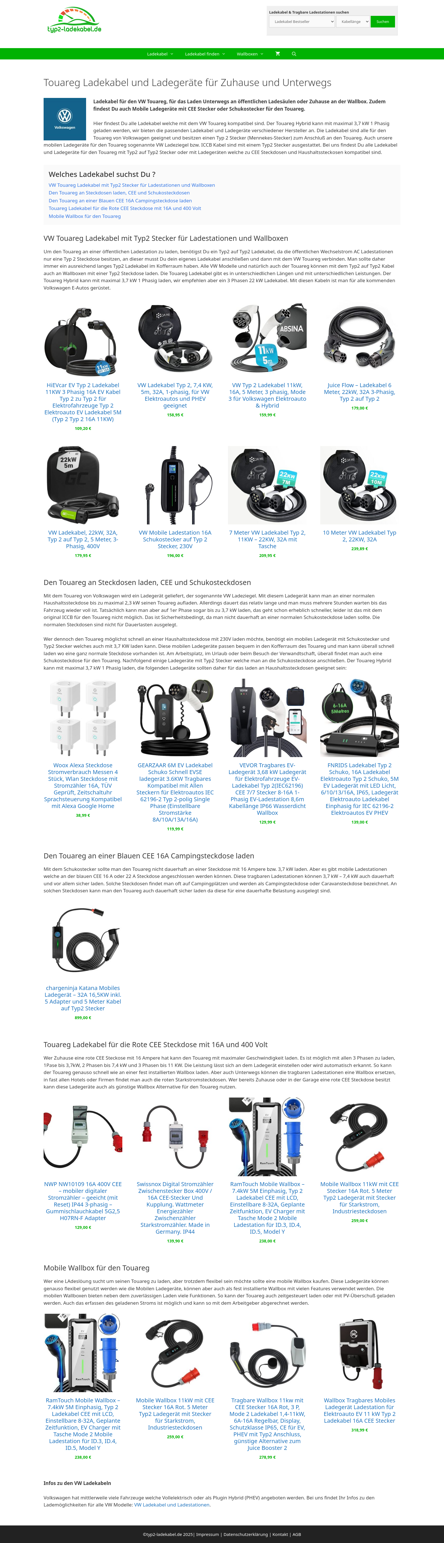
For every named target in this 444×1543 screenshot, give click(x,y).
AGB (297, 1534)
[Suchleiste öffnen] (294, 53)
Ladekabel (163, 53)
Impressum (207, 1534)
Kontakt (280, 1534)
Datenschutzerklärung (245, 1534)
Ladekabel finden (208, 53)
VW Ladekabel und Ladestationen (172, 1504)
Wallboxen (253, 53)
